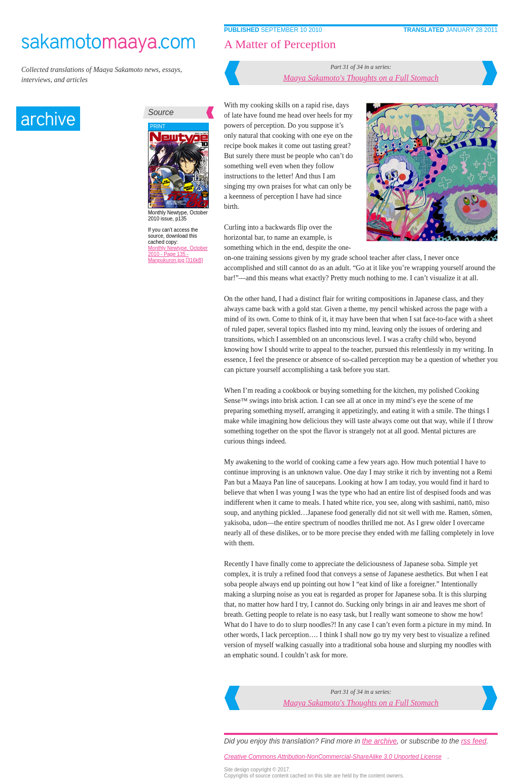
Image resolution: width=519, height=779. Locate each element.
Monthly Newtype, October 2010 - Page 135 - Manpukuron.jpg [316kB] (178, 254)
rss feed (474, 741)
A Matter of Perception (280, 44)
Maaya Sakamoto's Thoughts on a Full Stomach (361, 77)
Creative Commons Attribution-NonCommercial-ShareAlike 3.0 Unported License (332, 756)
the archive (379, 741)
